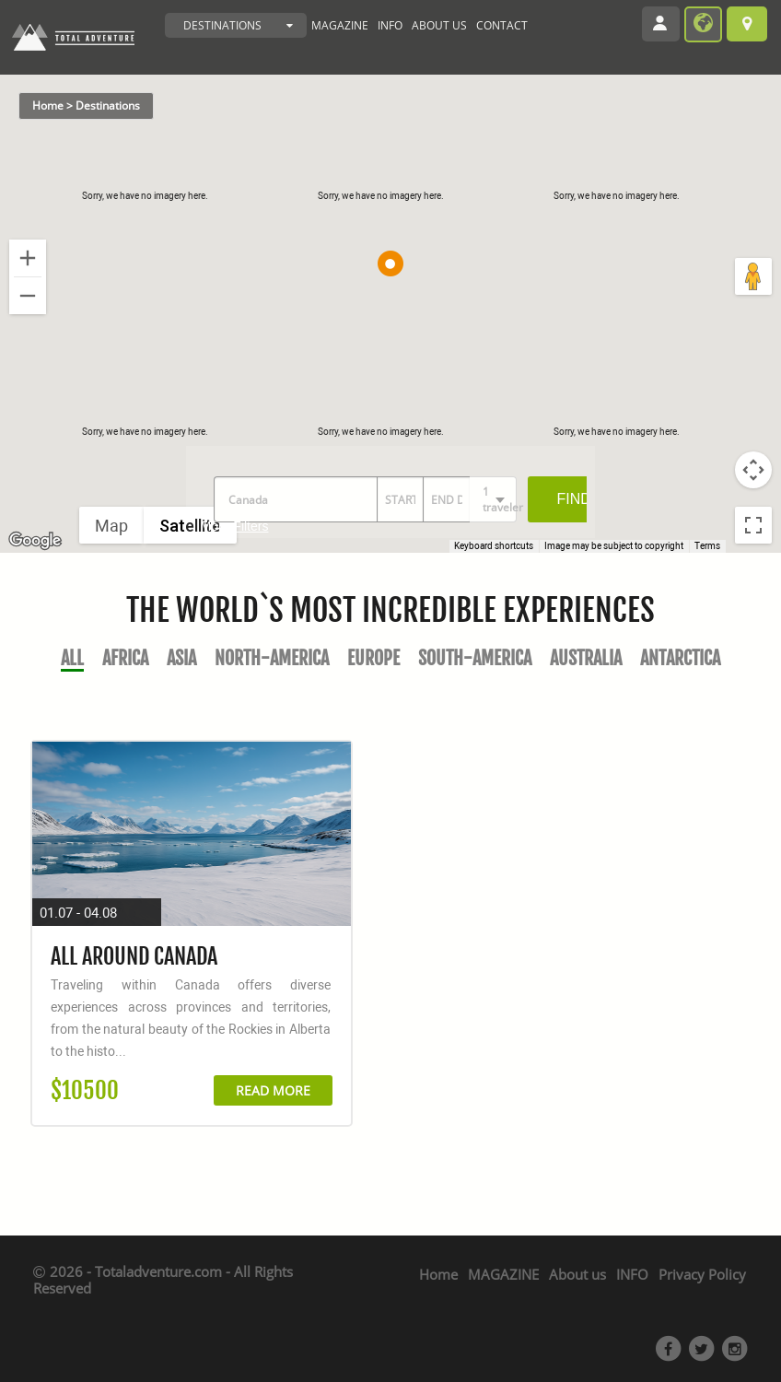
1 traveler (500, 499)
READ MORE (273, 1090)
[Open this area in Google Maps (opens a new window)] (35, 541)
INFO (390, 25)
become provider (703, 24)
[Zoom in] (27, 258)
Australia (586, 658)
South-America (474, 658)
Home (438, 1274)
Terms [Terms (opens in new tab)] (707, 546)
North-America (272, 658)
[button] (390, 263)
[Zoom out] (27, 295)
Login (666, 26)
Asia (181, 658)
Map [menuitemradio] (111, 525)
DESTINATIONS (222, 25)
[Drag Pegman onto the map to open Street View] (753, 276)
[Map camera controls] (753, 469)
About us (577, 1274)
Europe (373, 658)
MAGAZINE (339, 25)
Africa (125, 658)
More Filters (235, 526)
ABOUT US (439, 25)
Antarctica (680, 658)
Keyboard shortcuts (493, 546)
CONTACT (502, 25)
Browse (747, 24)
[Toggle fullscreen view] (753, 525)
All (72, 658)
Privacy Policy (702, 1274)
